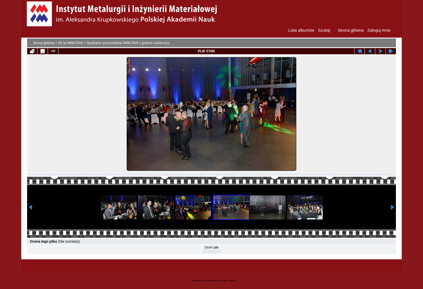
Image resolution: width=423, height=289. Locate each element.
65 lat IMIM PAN (70, 43)
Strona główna (43, 43)
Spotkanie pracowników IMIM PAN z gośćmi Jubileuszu (128, 43)
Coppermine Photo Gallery (221, 280)
